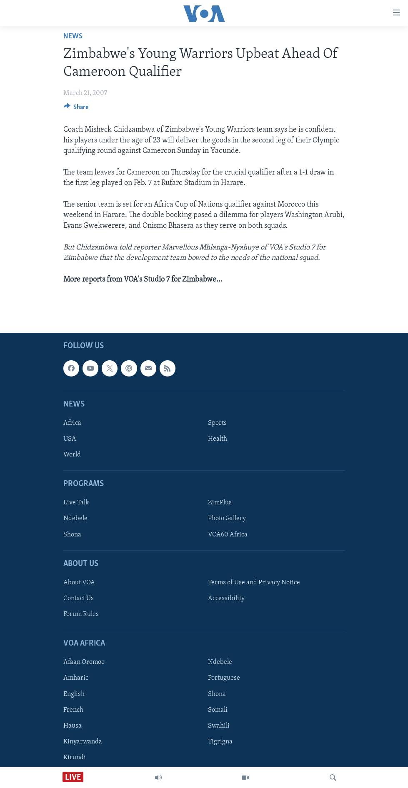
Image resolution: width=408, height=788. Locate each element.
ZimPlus (220, 503)
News (73, 36)
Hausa (72, 726)
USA (69, 439)
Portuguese (224, 678)
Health (217, 439)
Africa (72, 423)
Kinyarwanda (82, 741)
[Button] (76, 109)
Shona (72, 534)
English (74, 694)
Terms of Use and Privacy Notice (254, 582)
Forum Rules (81, 614)
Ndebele (75, 519)
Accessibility (226, 598)
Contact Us (78, 598)
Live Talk (76, 503)
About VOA (79, 582)
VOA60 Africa (228, 534)
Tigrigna (220, 741)
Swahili (219, 726)
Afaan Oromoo (84, 662)
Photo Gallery (227, 519)
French (73, 710)
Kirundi (74, 757)
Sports (217, 423)
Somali (218, 710)
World (72, 454)
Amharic (75, 678)
